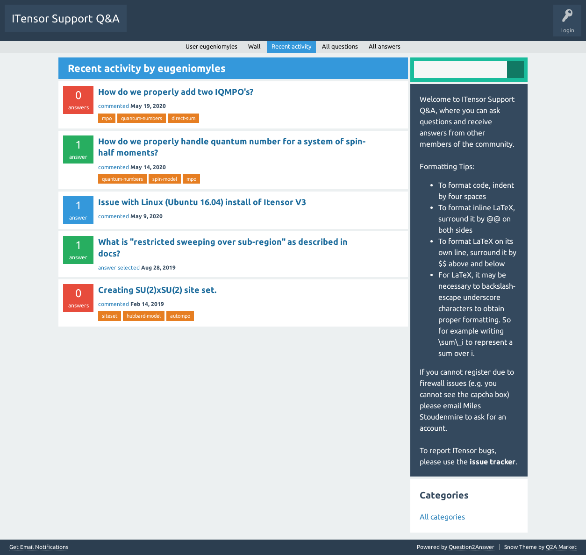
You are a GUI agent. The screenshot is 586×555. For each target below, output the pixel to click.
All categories (442, 516)
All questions (340, 46)
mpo (107, 118)
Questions (146, 25)
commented (113, 106)
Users (251, 25)
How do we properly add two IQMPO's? (175, 91)
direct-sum (183, 118)
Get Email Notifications (38, 547)
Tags (221, 25)
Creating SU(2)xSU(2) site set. (157, 289)
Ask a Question (290, 25)
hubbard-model (144, 316)
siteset (109, 316)
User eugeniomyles (211, 46)
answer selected (119, 267)
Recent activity (291, 46)
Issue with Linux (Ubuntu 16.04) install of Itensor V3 (202, 201)
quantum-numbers (141, 118)
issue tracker (492, 461)
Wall (254, 46)
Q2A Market (561, 547)
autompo (180, 316)
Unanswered (185, 25)
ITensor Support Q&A (66, 18)
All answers (384, 46)
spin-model (164, 179)
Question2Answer (471, 547)
